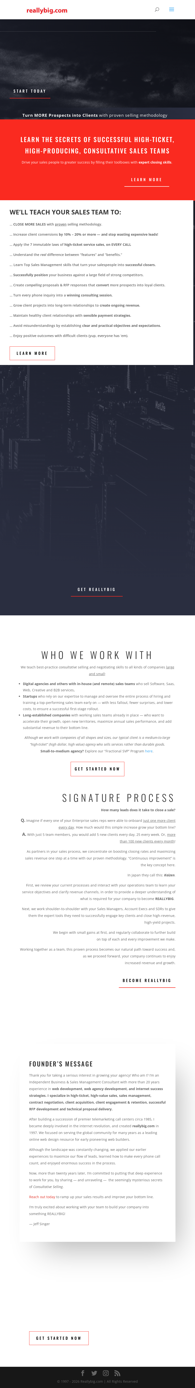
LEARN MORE (146, 179)
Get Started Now (97, 769)
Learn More (32, 353)
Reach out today (42, 1197)
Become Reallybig (147, 980)
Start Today (30, 91)
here (149, 751)
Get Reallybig (97, 589)
